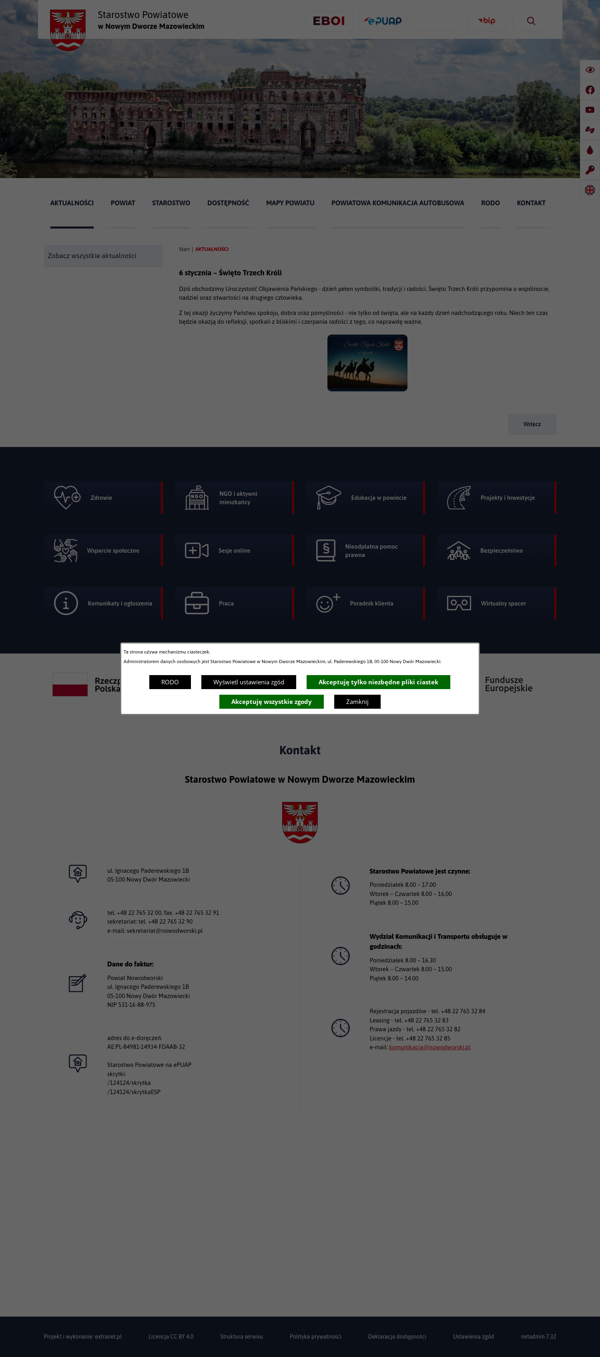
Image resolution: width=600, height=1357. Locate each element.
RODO (170, 682)
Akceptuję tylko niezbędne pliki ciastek (378, 682)
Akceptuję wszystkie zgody (271, 702)
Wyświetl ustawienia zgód (248, 682)
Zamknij (357, 702)
